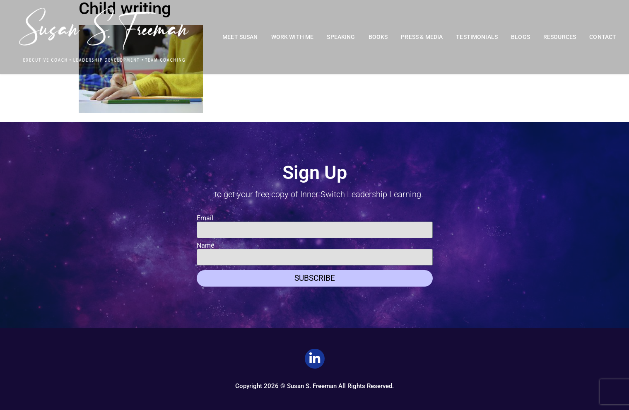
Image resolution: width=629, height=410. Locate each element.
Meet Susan (240, 37)
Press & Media (422, 37)
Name (205, 245)
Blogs (520, 37)
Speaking (341, 37)
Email (205, 218)
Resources (559, 37)
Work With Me (292, 37)
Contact (602, 37)
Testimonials (477, 37)
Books (378, 37)
